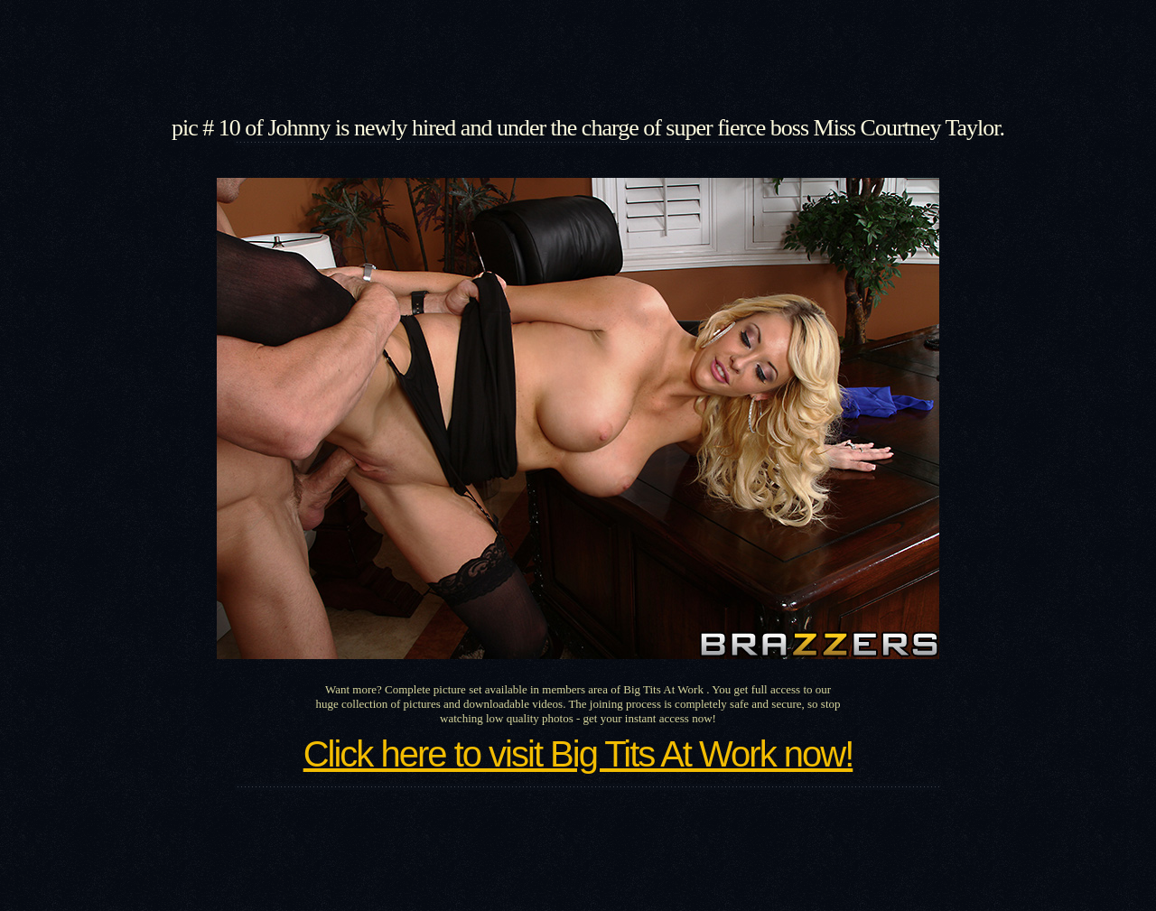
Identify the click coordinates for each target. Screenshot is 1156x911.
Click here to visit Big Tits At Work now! (578, 754)
